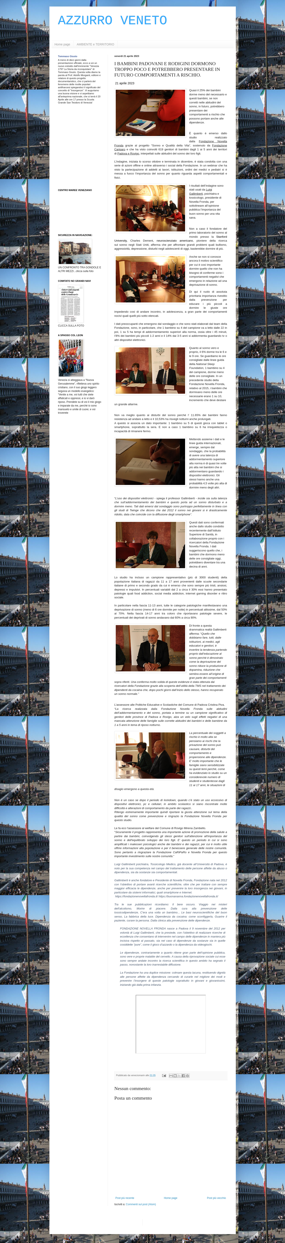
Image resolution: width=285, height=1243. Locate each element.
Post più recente (125, 1198)
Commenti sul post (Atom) (141, 1204)
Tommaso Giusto (67, 56)
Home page (62, 44)
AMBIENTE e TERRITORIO (95, 44)
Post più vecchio (216, 1198)
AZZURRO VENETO (112, 20)
